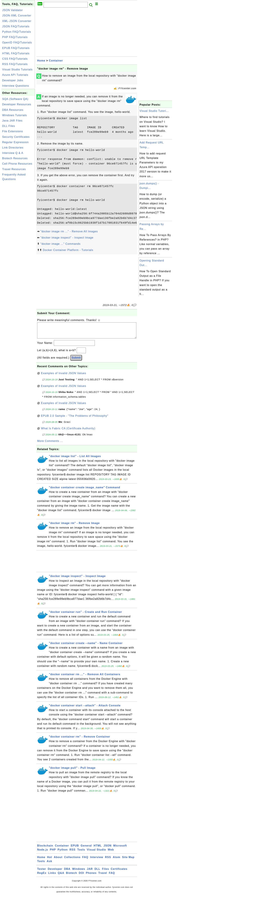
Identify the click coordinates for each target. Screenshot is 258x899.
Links (52, 876)
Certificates (119, 872)
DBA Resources (12, 109)
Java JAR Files (12, 120)
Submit (76, 361)
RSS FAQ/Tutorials (15, 64)
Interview (96, 860)
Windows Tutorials (14, 115)
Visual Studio (96, 853)
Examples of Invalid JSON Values (63, 376)
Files (105, 872)
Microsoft (120, 849)
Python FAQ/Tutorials (16, 31)
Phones (91, 876)
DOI (81, 876)
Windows (78, 872)
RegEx (41, 876)
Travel (102, 876)
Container (56, 60)
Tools (81, 853)
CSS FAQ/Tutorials (15, 58)
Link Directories (12, 147)
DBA (67, 872)
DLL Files (8, 126)
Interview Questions (15, 85)
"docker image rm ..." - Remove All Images (69, 231)
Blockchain (45, 849)
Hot (49, 860)
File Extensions (12, 131)
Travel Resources (14, 169)
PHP (53, 853)
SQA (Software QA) (15, 99)
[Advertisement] (18, 232)
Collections (72, 860)
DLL (97, 872)
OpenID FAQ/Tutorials (17, 42)
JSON (108, 849)
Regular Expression (15, 142)
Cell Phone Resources (17, 163)
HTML (98, 849)
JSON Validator (12, 10)
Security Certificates (16, 136)
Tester (41, 872)
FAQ (85, 860)
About (58, 860)
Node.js (42, 853)
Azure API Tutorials (15, 74)
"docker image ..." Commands (60, 243)
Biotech (71, 876)
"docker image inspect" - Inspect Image (66, 237)
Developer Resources (16, 104)
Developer (55, 872)
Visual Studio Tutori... (154, 110)
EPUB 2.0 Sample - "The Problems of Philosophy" (74, 419)
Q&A (61, 876)
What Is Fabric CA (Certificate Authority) (68, 431)
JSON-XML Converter (16, 15)
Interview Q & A (12, 153)
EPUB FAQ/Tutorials (16, 48)
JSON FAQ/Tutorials (15, 26)
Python (63, 853)
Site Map (128, 860)
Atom (116, 860)
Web (111, 853)
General (86, 849)
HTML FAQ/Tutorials (16, 53)
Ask (49, 864)
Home (41, 60)
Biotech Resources (15, 158)
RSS (72, 853)
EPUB (75, 849)
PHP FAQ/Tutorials (15, 37)
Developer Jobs (12, 80)
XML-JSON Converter (16, 21)
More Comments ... (50, 444)
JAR (90, 872)
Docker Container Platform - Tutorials (68, 250)
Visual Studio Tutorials (17, 69)
